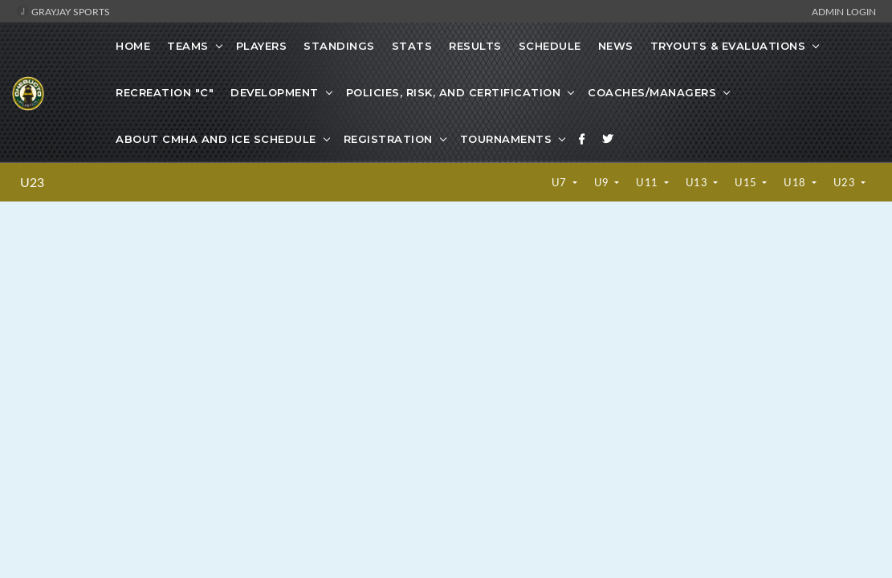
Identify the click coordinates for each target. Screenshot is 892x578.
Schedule (550, 45)
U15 (747, 182)
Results (475, 45)
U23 (32, 182)
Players (261, 45)
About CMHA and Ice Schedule (216, 138)
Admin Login (844, 11)
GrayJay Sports (63, 11)
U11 (648, 182)
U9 (603, 182)
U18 (796, 182)
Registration (388, 138)
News (615, 45)
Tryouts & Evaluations (728, 45)
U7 (561, 182)
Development (274, 92)
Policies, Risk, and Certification (453, 92)
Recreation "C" (165, 92)
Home (133, 45)
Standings (339, 45)
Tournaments (506, 138)
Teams (188, 45)
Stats (412, 45)
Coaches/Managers (652, 92)
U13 (698, 182)
